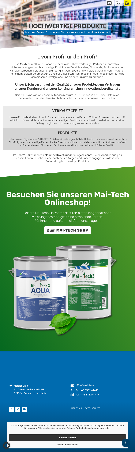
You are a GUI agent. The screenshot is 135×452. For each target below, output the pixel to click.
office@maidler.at (85, 385)
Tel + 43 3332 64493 (87, 390)
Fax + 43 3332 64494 (88, 394)
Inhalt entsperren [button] (67, 437)
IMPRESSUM (77, 408)
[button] (6, 445)
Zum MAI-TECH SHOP (67, 230)
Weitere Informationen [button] (67, 444)
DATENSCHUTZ (92, 408)
